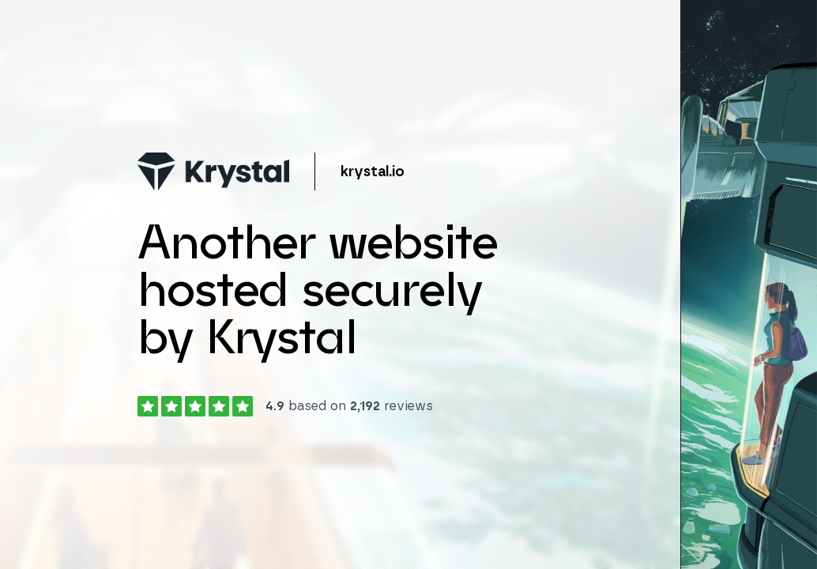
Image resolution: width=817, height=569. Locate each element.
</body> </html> (408, 284)
